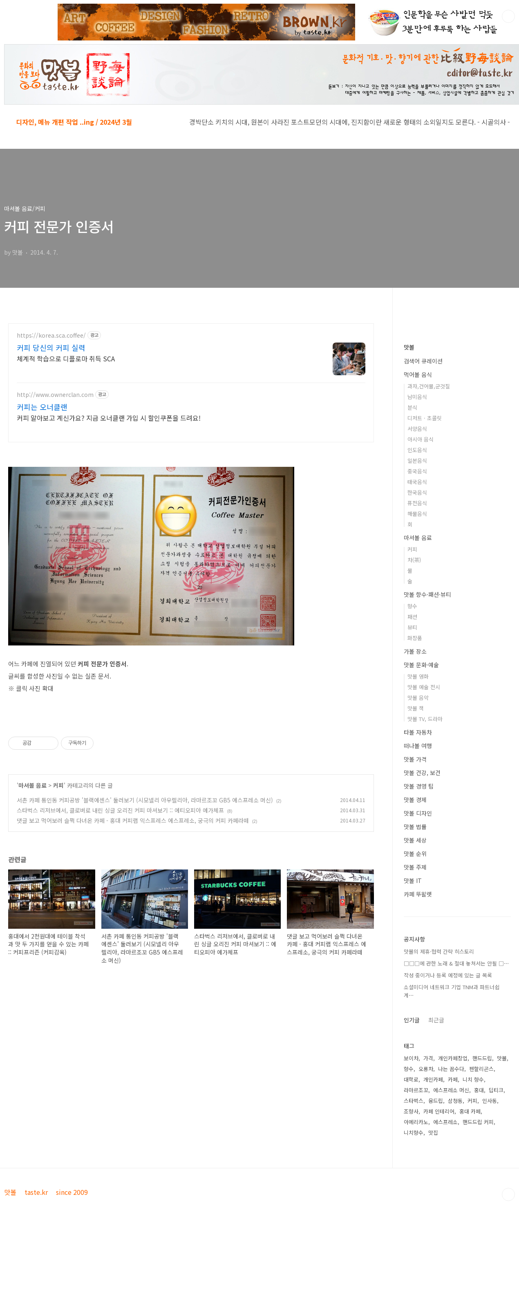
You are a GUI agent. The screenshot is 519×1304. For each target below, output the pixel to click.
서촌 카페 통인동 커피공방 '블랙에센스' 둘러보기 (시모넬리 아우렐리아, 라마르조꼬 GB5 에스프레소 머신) (145, 800)
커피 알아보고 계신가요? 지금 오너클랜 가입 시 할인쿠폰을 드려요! (109, 417)
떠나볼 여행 (418, 746)
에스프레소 (445, 1122)
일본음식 (417, 460)
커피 (58, 785)
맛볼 (409, 347)
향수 (412, 606)
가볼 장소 (415, 651)
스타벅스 (413, 1101)
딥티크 (496, 1090)
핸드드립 (482, 1058)
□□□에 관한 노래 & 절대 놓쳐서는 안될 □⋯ (456, 963)
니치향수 (413, 1132)
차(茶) (414, 560)
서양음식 (417, 428)
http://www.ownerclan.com (55, 394)
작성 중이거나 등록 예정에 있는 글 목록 (448, 975)
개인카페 (433, 1079)
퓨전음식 (417, 503)
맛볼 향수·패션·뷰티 (427, 594)
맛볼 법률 (415, 826)
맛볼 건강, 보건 (422, 773)
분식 (412, 407)
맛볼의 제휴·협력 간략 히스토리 (439, 951)
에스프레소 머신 (451, 1090)
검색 (508, 16)
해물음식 (417, 514)
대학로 (411, 1079)
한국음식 (417, 492)
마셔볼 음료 (32, 785)
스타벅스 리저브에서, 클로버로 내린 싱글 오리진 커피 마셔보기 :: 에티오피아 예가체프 (120, 810)
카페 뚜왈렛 (418, 894)
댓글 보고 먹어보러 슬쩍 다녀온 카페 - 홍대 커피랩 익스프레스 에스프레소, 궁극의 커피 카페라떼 (133, 820)
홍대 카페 (470, 1111)
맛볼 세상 (415, 840)
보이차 (411, 1058)
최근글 (436, 1020)
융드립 (435, 1101)
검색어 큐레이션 (423, 361)
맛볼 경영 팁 (419, 786)
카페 (453, 1079)
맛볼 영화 (418, 676)
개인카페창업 (453, 1058)
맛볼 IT (413, 880)
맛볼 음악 (418, 697)
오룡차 (425, 1069)
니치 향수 (473, 1079)
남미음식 (417, 397)
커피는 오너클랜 (42, 407)
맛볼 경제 (415, 799)
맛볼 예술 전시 (423, 687)
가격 (428, 1058)
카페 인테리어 (438, 1111)
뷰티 (412, 627)
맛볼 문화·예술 (421, 665)
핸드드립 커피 (478, 1122)
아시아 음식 (420, 439)
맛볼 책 (415, 708)
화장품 (414, 638)
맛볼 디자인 (418, 813)
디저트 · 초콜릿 (424, 418)
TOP (508, 1194)
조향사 (411, 1111)
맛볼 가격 (415, 759)
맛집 (433, 1132)
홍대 (479, 1090)
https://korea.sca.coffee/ (51, 335)
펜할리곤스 (481, 1069)
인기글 (412, 1020)
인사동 (489, 1101)
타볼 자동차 (418, 732)
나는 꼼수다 (451, 1069)
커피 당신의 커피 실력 (51, 347)
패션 (412, 617)
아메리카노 (416, 1122)
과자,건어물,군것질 (428, 386)
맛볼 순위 (415, 853)
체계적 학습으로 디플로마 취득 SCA (66, 358)
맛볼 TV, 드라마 (425, 719)
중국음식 (417, 471)
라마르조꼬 (416, 1090)
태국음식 (417, 482)
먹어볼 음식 (418, 374)
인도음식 (417, 450)
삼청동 (455, 1101)
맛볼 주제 (415, 867)
